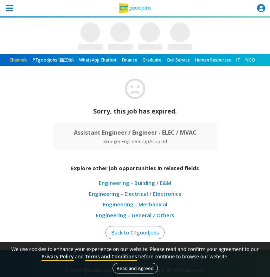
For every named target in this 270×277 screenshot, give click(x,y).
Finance (129, 60)
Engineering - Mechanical (135, 204)
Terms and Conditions (111, 256)
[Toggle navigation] (9, 8)
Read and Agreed (135, 268)
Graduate (151, 60)
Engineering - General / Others (135, 215)
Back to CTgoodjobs (135, 232)
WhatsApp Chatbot (98, 60)
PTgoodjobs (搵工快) (53, 60)
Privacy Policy (57, 256)
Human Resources (213, 60)
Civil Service (178, 60)
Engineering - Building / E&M (135, 182)
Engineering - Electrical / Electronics (135, 193)
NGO (250, 60)
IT (238, 60)
